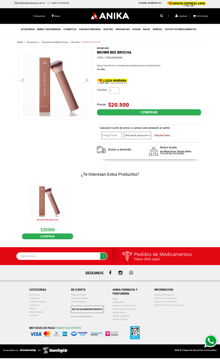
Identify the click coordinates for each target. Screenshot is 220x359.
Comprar (47, 236)
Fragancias (34, 305)
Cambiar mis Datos (79, 298)
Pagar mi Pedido (78, 295)
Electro (32, 308)
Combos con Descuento (124, 306)
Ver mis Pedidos (78, 302)
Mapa (115, 299)
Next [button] (86, 79)
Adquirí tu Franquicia (163, 295)
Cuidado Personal (37, 302)
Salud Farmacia (36, 312)
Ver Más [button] (101, 69)
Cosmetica (34, 298)
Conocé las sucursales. (172, 153)
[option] (55, 83)
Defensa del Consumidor (165, 298)
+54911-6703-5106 (58, 3)
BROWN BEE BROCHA (47, 219)
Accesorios (34, 295)
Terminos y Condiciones (165, 302)
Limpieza (33, 315)
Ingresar (181, 15)
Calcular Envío (162, 135)
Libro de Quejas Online (81, 316)
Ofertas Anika (119, 302)
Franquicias (39, 16)
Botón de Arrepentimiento (87, 309)
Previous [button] (22, 79)
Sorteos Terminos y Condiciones (169, 305)
